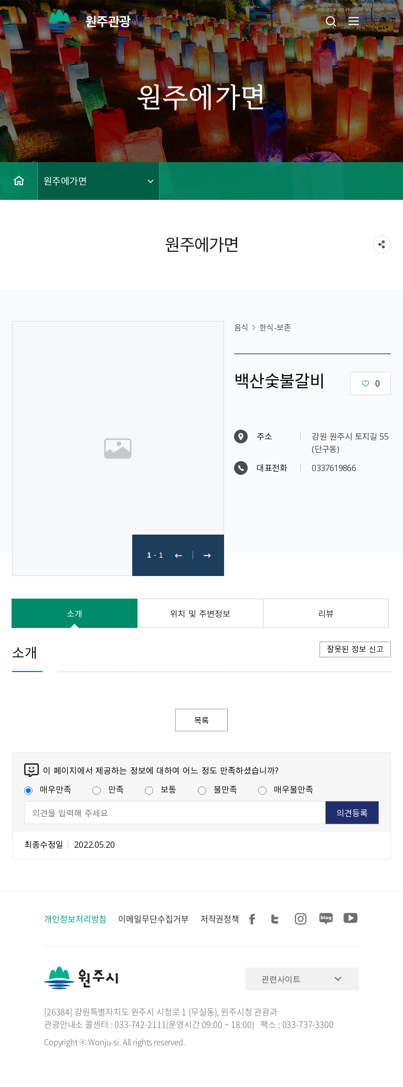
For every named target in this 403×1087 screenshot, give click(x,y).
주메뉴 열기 (352, 21)
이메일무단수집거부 (153, 919)
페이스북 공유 (254, 919)
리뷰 (326, 613)
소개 (74, 613)
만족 (108, 789)
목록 (201, 720)
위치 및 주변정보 (200, 613)
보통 (160, 789)
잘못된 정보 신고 (355, 649)
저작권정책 (220, 919)
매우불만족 (285, 789)
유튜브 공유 (350, 919)
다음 (207, 555)
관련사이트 (281, 979)
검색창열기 (331, 21)
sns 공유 (382, 244)
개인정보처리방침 (75, 919)
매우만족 (47, 789)
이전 (178, 555)
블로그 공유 (326, 919)
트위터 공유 (278, 919)
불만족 (217, 789)
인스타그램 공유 (302, 919)
